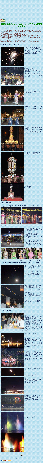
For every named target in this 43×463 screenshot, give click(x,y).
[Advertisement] (10, 11)
